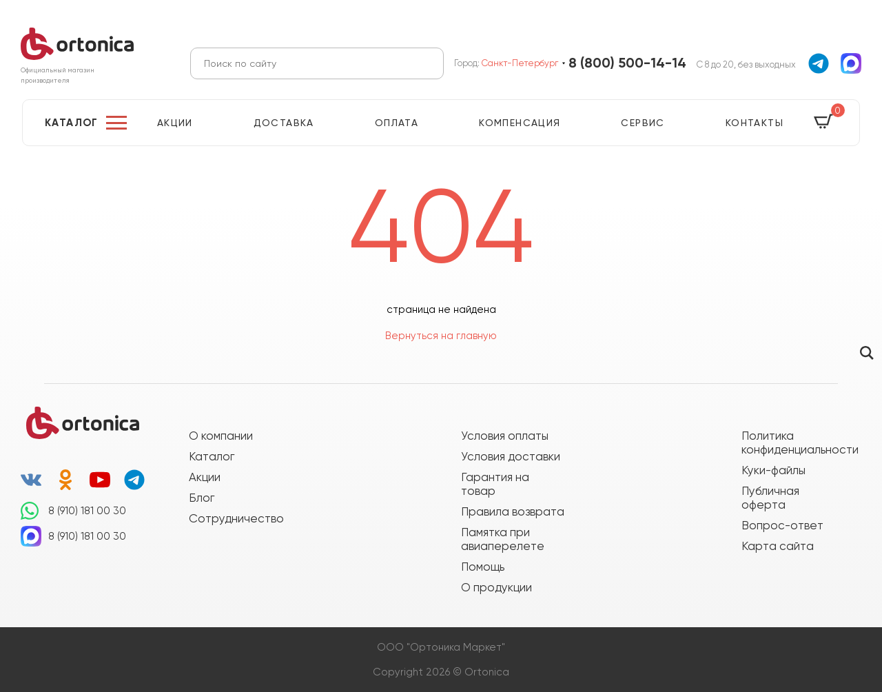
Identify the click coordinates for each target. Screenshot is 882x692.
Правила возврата (512, 511)
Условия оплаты (504, 435)
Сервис (642, 122)
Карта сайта (777, 546)
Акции (175, 122)
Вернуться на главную (441, 335)
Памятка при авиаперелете (502, 539)
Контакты (754, 122)
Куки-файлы (773, 470)
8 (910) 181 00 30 (87, 511)
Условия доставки (510, 456)
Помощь (482, 566)
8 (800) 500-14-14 (627, 63)
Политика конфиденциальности (793, 442)
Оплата (396, 122)
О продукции (496, 587)
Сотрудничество (236, 518)
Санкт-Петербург (520, 63)
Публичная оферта (770, 497)
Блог (201, 498)
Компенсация (519, 122)
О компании (221, 435)
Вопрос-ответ (782, 525)
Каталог (72, 122)
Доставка (284, 122)
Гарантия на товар (495, 484)
